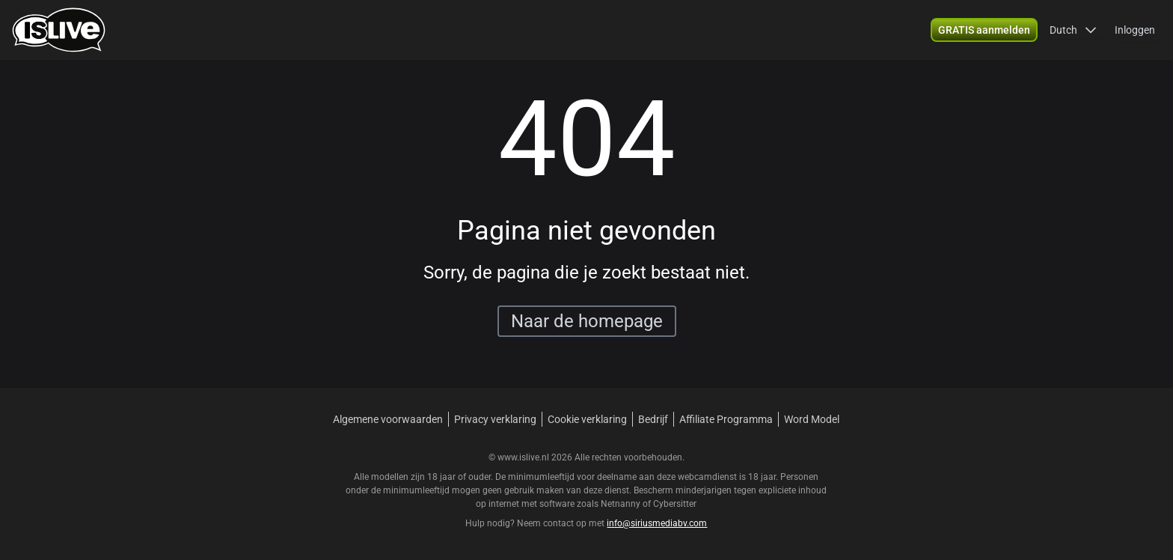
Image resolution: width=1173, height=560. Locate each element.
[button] (984, 30)
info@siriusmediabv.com (657, 523)
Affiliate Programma (726, 419)
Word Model (811, 419)
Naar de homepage (587, 321)
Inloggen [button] (1135, 30)
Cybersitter (674, 504)
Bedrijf (653, 419)
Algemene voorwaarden (388, 419)
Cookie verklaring (587, 419)
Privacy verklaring (495, 419)
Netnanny (622, 504)
